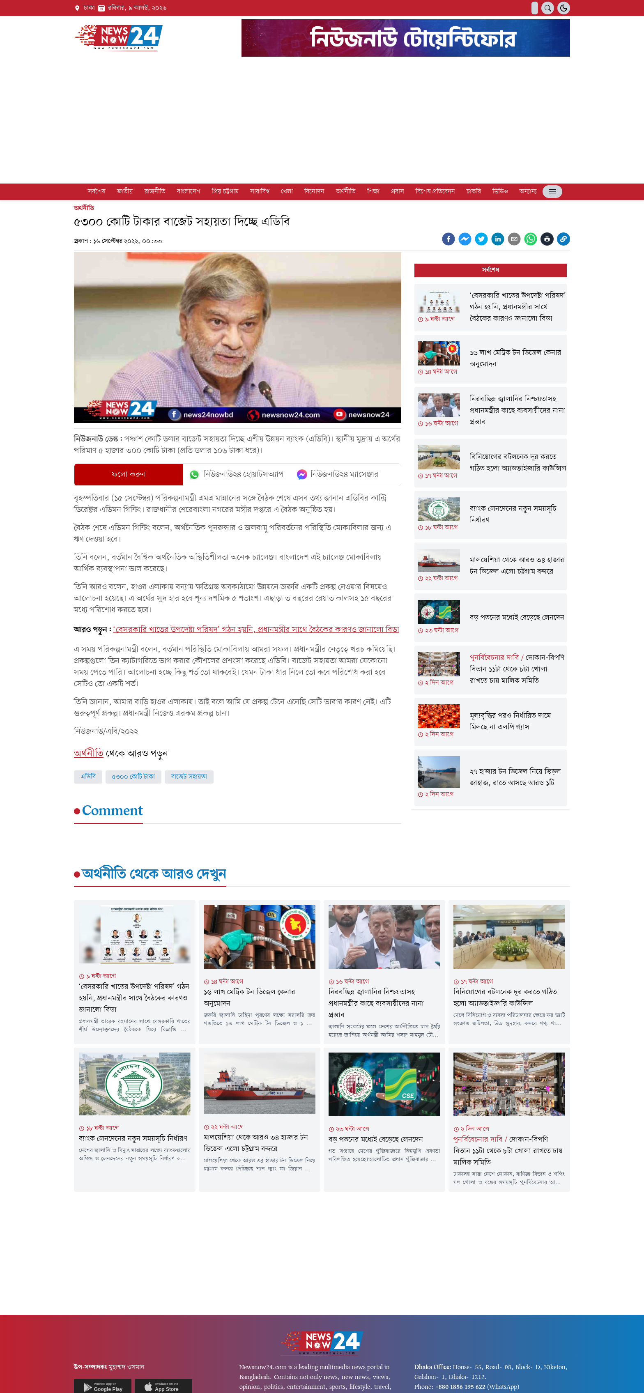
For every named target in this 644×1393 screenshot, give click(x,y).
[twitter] (481, 239)
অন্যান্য (528, 191)
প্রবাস (397, 191)
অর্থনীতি (346, 191)
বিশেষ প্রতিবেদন (435, 191)
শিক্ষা (373, 191)
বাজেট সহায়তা (189, 777)
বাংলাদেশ (188, 191)
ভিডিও (500, 191)
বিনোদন (314, 191)
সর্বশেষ (97, 191)
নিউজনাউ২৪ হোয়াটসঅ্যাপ (236, 475)
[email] (514, 239)
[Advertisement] (322, 121)
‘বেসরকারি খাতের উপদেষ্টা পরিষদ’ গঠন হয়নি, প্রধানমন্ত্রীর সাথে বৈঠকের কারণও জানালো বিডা (256, 630)
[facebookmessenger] (465, 239)
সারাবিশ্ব (259, 191)
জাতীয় (125, 191)
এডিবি (88, 777)
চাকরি (474, 191)
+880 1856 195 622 (460, 1387)
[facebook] (448, 239)
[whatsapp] (530, 239)
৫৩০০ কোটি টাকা (133, 777)
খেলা (287, 191)
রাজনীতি (155, 191)
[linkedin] (497, 239)
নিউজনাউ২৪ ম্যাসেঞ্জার (338, 474)
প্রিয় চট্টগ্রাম (225, 191)
